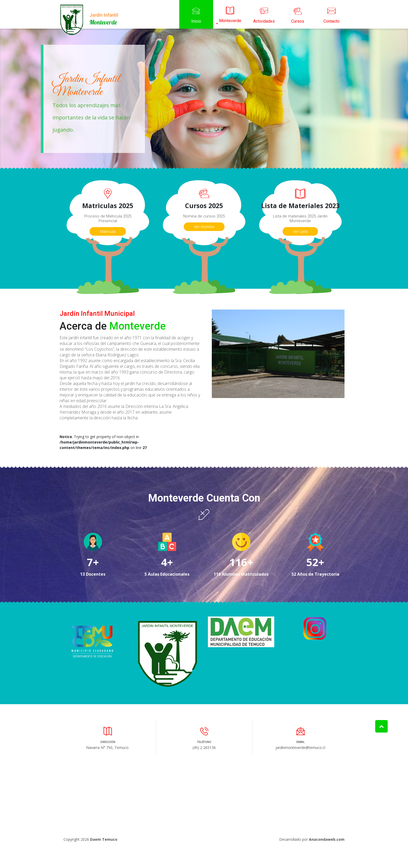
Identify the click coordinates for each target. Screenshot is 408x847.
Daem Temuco (103, 839)
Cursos (298, 14)
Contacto (331, 14)
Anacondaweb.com (327, 839)
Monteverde (230, 13)
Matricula (108, 231)
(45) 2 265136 (204, 747)
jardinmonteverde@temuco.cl (300, 747)
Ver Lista (300, 231)
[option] (204, 99)
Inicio (196, 14)
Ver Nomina (204, 226)
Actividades (264, 14)
